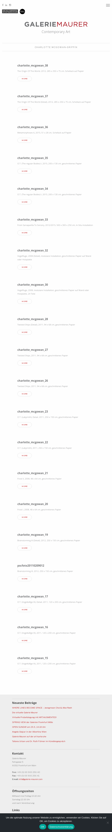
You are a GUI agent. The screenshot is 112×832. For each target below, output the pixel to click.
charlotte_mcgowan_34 (32, 188)
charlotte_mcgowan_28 (32, 319)
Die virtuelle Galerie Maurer (25, 712)
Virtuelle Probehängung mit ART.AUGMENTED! (34, 717)
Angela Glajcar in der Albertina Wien (29, 732)
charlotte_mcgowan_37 (32, 96)
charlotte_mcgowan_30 (32, 284)
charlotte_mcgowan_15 (32, 658)
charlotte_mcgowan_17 (32, 596)
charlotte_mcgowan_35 (32, 158)
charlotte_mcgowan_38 (32, 65)
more (25, 79)
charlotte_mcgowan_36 (32, 127)
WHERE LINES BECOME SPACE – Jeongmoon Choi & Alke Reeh (42, 708)
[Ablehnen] (107, 822)
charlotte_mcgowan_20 (32, 504)
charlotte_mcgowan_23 (32, 411)
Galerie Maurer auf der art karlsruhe (29, 736)
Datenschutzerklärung (61, 826)
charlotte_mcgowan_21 (32, 473)
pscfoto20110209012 (30, 565)
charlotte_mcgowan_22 (32, 442)
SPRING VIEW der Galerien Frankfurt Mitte (32, 722)
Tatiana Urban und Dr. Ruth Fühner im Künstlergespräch (38, 741)
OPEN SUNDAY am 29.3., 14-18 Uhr (29, 727)
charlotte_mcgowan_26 (32, 380)
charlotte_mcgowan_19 (32, 534)
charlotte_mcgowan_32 (32, 250)
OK (42, 826)
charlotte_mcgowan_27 (32, 350)
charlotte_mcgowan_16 (32, 627)
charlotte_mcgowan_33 (32, 219)
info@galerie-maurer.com (30, 779)
